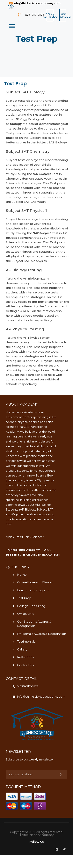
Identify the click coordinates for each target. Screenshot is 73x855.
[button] (50, 15)
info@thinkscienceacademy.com (37, 3)
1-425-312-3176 (33, 15)
